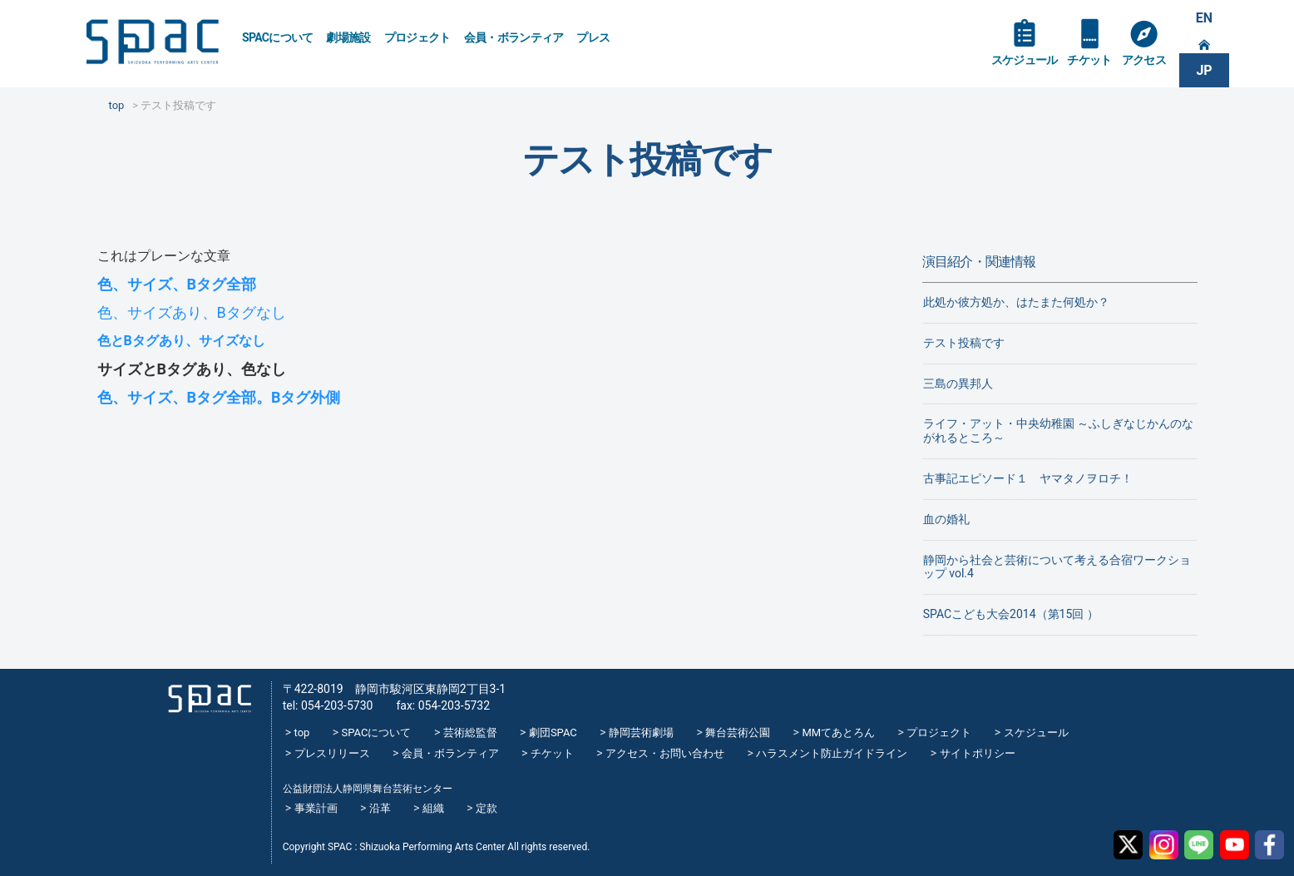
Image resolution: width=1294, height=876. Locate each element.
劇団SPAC (553, 732)
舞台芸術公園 (737, 732)
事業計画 (316, 808)
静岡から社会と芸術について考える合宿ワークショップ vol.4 (1057, 567)
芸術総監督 (470, 732)
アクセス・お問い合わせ (664, 753)
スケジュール (1024, 60)
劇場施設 (348, 37)
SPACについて (277, 37)
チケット (1089, 60)
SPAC (152, 42)
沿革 (380, 808)
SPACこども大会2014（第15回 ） (1011, 614)
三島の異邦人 (958, 383)
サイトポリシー (977, 753)
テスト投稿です (964, 342)
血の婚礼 (946, 519)
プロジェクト (417, 37)
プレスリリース (332, 753)
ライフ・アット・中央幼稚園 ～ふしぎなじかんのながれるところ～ (1058, 430)
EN (1204, 18)
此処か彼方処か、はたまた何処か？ (1016, 302)
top (302, 732)
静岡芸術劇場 (641, 732)
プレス (593, 37)
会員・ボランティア (514, 37)
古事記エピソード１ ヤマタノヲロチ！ (1028, 478)
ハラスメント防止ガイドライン (831, 753)
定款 (486, 808)
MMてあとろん (838, 732)
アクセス (1144, 60)
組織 (433, 808)
